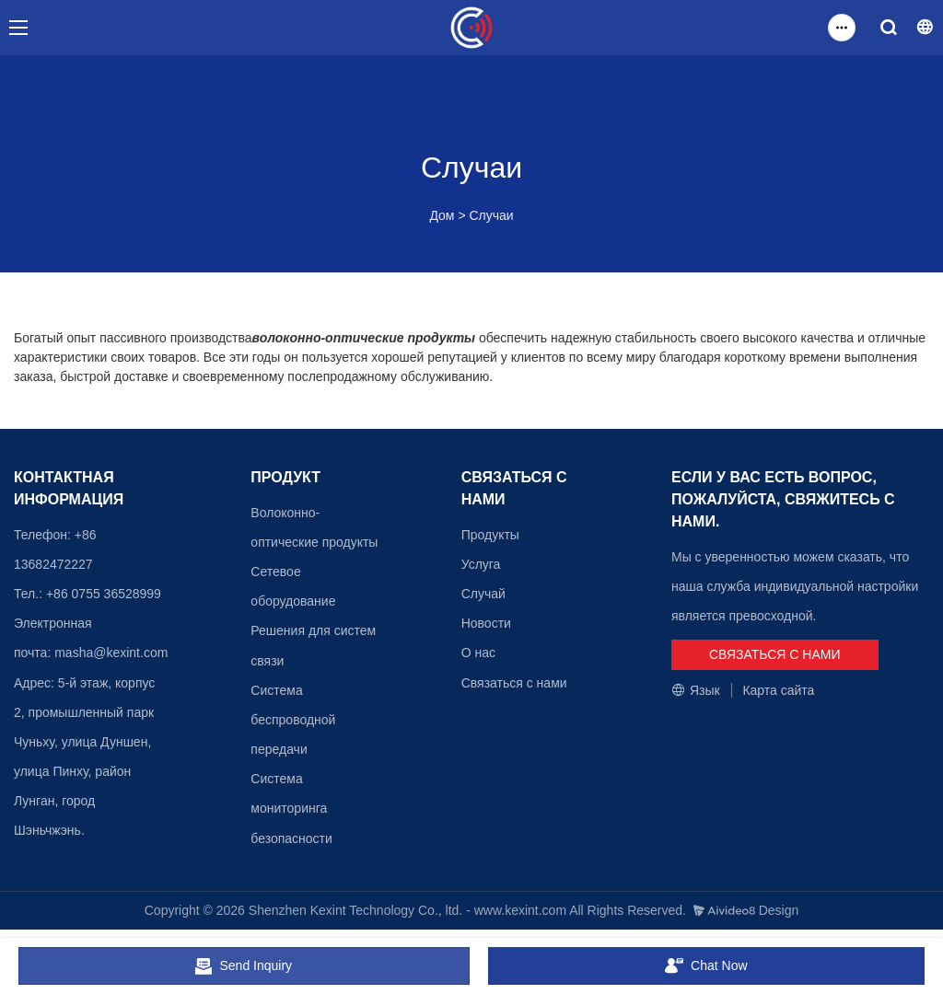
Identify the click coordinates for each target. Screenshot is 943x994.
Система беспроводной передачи (292, 720)
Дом (441, 215)
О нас (478, 652)
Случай (483, 593)
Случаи (491, 215)
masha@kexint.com (111, 652)
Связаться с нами (514, 683)
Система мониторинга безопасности (291, 808)
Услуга (481, 564)
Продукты (490, 534)
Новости (486, 623)
